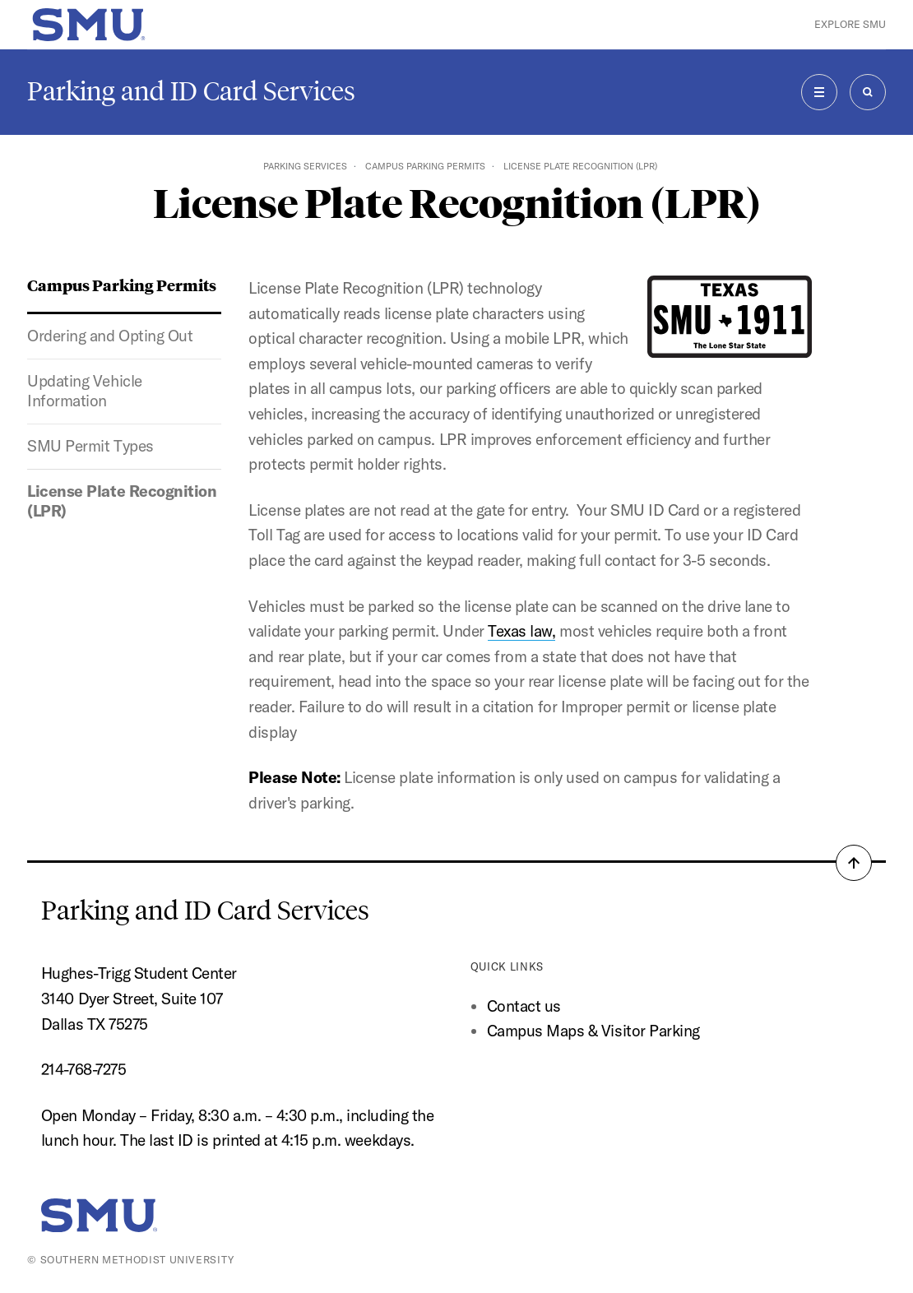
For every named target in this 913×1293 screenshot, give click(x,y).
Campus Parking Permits (425, 166)
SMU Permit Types (90, 446)
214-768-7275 (83, 1069)
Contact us (524, 1006)
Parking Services (305, 166)
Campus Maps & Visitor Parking (593, 1030)
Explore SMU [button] (850, 23)
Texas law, (521, 631)
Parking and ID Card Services (191, 91)
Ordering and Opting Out (109, 335)
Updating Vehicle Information (84, 390)
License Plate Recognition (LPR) (121, 501)
